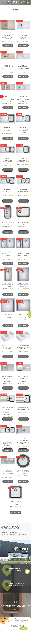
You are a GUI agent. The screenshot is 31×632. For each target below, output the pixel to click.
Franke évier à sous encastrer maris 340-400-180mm (23, 285)
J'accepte (23, 628)
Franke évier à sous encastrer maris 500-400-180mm (23, 316)
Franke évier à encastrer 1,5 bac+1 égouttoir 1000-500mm (8, 191)
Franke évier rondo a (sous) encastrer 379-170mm (23, 471)
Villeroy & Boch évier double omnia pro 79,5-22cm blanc (8, 347)
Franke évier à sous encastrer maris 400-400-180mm (8, 316)
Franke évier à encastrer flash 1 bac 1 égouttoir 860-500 (8, 129)
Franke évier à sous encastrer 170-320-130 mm (8, 222)
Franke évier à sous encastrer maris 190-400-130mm (7, 285)
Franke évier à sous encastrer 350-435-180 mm (23, 222)
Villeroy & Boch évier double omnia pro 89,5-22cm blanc (23, 347)
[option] (15, 605)
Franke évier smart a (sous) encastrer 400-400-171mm (15, 503)
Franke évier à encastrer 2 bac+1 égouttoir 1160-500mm (23, 191)
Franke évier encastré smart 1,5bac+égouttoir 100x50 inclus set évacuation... (7, 411)
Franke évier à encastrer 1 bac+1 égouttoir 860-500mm (23, 160)
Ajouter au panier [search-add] (8, 45)
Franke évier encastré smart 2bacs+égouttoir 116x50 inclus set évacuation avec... (7, 442)
